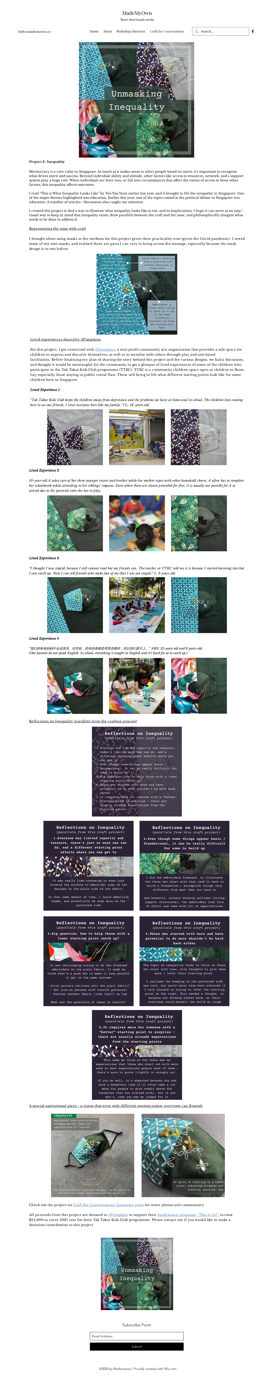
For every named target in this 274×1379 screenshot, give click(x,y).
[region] (136, 100)
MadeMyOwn (137, 12)
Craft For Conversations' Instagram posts (108, 1205)
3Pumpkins (105, 349)
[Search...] (220, 31)
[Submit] (137, 1347)
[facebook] (252, 31)
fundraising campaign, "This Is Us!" (188, 1215)
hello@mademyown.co (34, 31)
